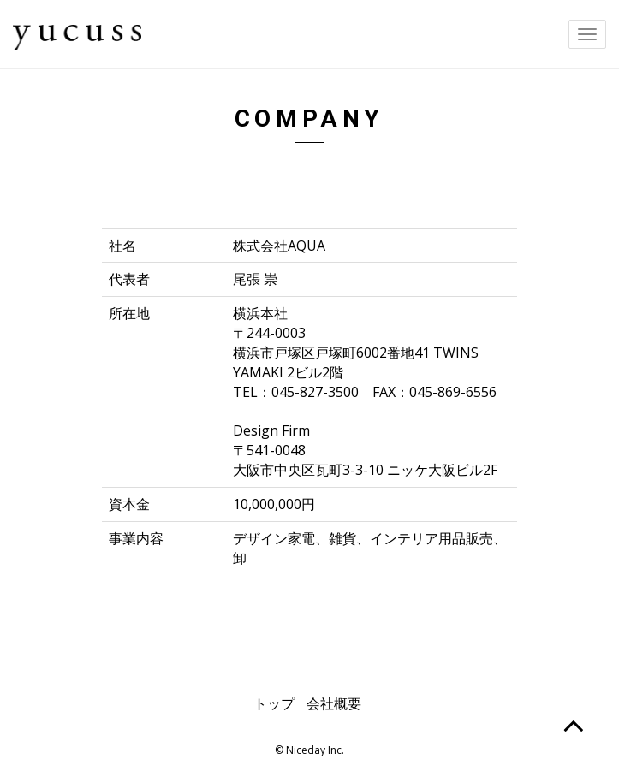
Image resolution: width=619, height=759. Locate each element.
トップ (274, 703)
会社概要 (334, 703)
